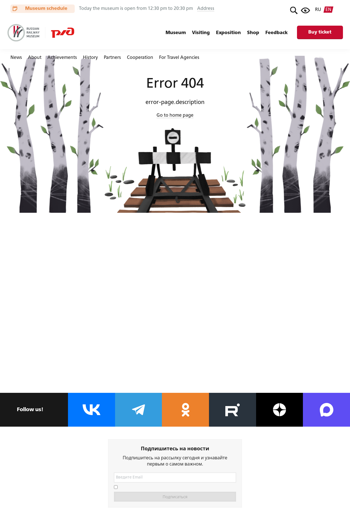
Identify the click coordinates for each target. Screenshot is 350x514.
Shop (253, 33)
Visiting (201, 33)
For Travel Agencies (179, 58)
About (34, 58)
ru (318, 10)
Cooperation (140, 58)
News (16, 58)
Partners (112, 58)
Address (205, 8)
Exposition (228, 33)
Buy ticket (319, 32)
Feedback (276, 33)
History (90, 58)
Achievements (62, 58)
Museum (176, 33)
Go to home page (175, 115)
